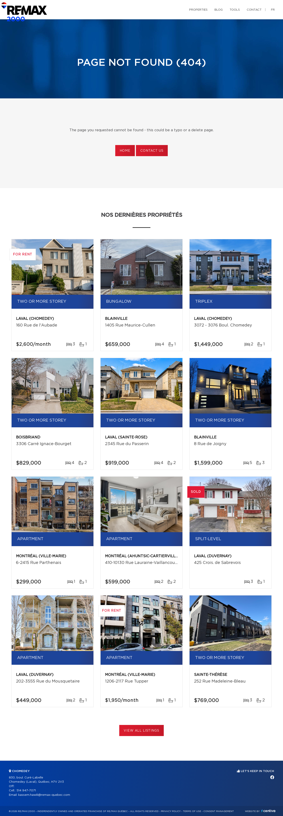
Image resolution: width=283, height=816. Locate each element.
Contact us (151, 150)
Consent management (218, 811)
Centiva (268, 810)
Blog (218, 9)
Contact (254, 9)
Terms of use (192, 811)
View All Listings (141, 730)
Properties (198, 9)
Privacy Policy (171, 811)
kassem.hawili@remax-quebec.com (44, 795)
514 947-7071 (26, 790)
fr (273, 9)
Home (125, 150)
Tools (235, 9)
